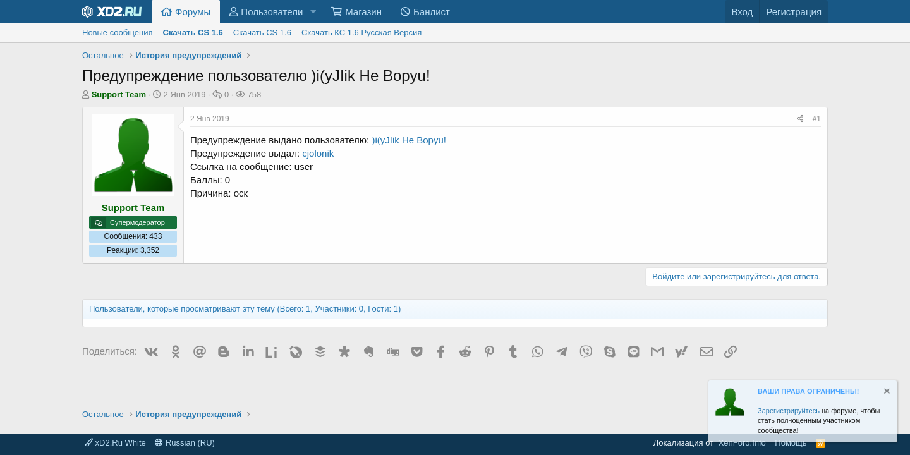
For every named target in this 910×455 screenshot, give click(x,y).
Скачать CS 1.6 (262, 32)
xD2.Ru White (115, 442)
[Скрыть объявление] (886, 393)
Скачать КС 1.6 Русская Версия (361, 32)
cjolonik (318, 153)
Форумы (192, 11)
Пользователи (272, 11)
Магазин (363, 11)
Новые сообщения (117, 32)
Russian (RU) (185, 442)
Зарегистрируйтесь (789, 411)
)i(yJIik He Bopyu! (409, 140)
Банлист (431, 11)
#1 (817, 118)
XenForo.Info (742, 442)
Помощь (790, 442)
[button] (313, 11)
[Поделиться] (800, 119)
